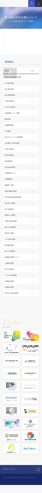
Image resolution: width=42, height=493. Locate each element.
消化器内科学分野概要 (12, 39)
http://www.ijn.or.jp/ (33, 193)
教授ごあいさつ (10, 34)
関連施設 (7, 57)
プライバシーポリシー (9, 489)
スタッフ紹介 (9, 48)
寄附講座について (11, 43)
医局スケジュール (11, 52)
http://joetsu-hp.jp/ (33, 271)
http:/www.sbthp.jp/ (33, 103)
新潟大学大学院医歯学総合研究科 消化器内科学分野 (13, 3)
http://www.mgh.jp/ (33, 91)
